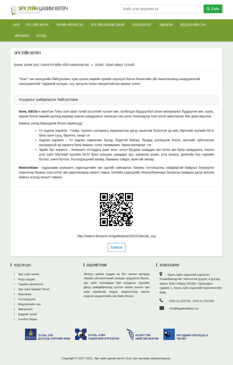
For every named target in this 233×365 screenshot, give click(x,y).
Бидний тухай (25, 314)
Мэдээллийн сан (193, 25)
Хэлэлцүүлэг (142, 25)
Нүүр (16, 25)
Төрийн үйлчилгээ (69, 25)
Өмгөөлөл (22, 36)
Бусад (41, 36)
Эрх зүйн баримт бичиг (108, 25)
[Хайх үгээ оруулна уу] (162, 9)
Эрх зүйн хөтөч (37, 25)
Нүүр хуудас (24, 279)
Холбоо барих (25, 319)
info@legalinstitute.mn (184, 308)
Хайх (213, 9)
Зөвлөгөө (166, 25)
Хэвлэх (116, 247)
